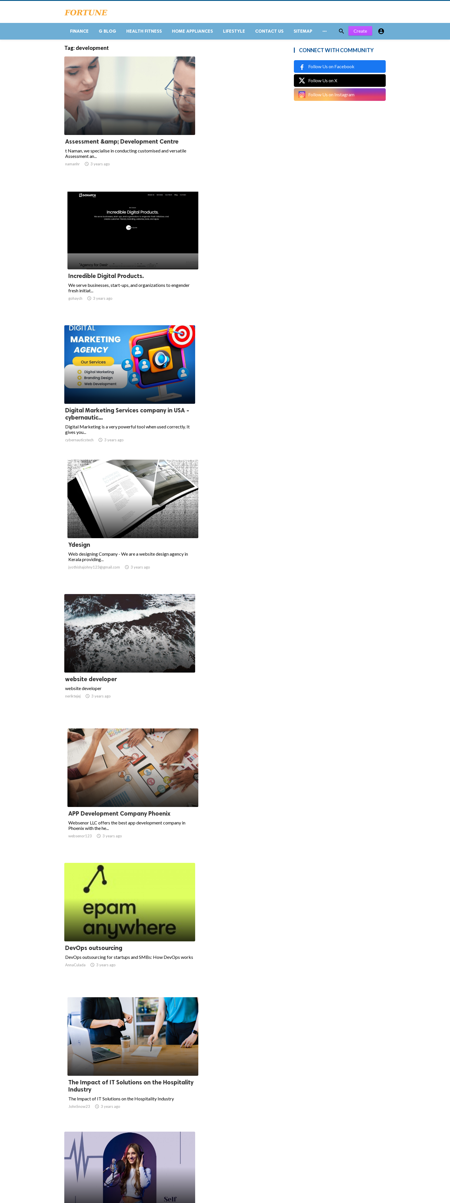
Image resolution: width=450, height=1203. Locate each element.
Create (360, 34)
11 (209, 1146)
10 (196, 1146)
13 (234, 1146)
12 (222, 1146)
